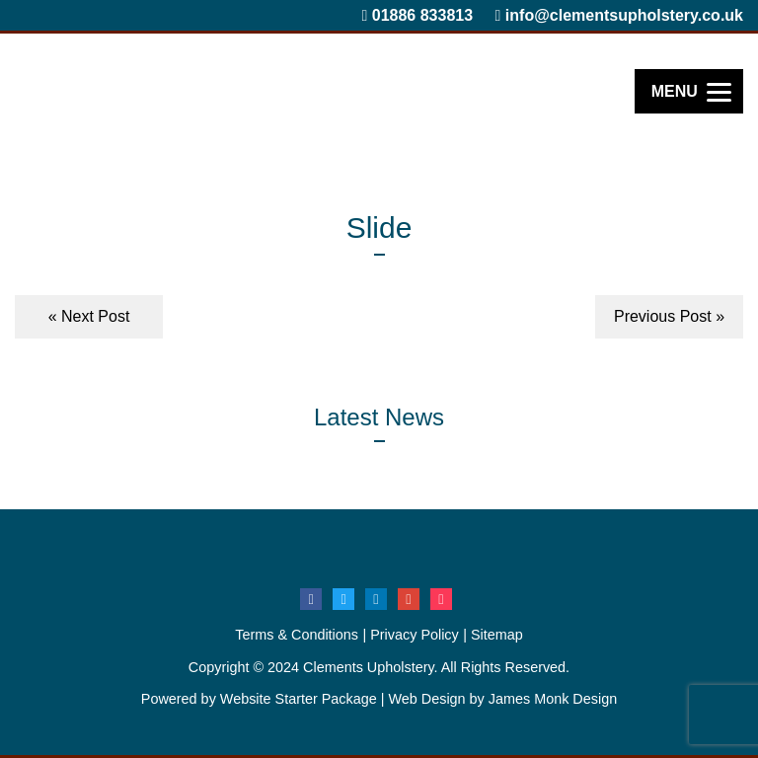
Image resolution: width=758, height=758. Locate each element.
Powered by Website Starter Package (259, 699)
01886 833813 (417, 15)
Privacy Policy (414, 635)
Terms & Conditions (296, 635)
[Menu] (689, 91)
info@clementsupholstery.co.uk (619, 15)
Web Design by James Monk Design (502, 699)
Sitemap (497, 635)
